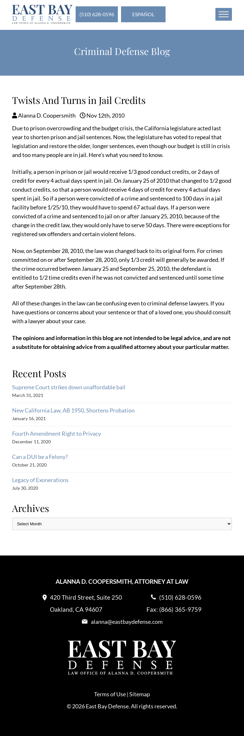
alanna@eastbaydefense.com (127, 621)
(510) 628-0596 (96, 14)
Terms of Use (110, 694)
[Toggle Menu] (224, 14)
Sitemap (139, 694)
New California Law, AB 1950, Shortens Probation (73, 410)
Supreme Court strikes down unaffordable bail (68, 387)
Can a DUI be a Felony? (40, 456)
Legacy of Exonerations (40, 479)
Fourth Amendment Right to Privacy (56, 433)
